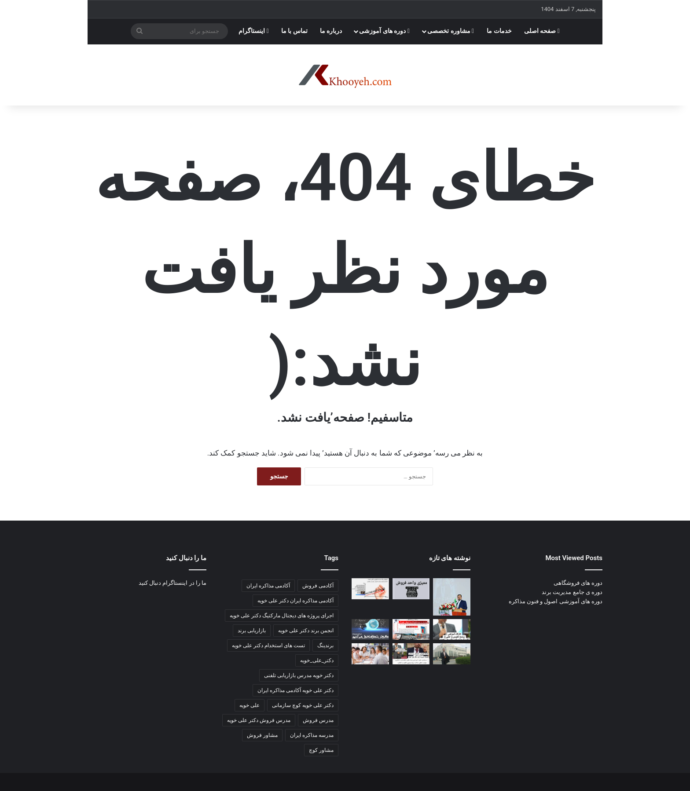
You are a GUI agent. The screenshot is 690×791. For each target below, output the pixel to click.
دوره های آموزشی (384, 31)
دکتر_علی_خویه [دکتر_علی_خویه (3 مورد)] (317, 660)
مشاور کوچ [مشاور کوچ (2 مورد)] (321, 750)
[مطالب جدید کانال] (370, 653)
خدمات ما (499, 31)
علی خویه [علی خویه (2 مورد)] (249, 705)
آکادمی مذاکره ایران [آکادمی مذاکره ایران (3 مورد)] (268, 586)
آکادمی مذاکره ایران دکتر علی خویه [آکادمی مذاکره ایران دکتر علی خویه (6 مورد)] (295, 601)
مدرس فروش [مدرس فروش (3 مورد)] (318, 720)
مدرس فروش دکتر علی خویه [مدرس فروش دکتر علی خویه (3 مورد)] (258, 720)
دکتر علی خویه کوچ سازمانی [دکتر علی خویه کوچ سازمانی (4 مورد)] (303, 705)
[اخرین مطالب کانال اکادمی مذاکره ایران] (411, 653)
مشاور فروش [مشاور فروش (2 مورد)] (262, 735)
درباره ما (331, 31)
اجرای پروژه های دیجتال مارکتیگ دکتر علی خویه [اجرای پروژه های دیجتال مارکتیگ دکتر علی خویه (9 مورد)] (282, 615)
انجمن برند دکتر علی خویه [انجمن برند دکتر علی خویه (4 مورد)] (306, 630)
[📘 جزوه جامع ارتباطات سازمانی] (451, 597)
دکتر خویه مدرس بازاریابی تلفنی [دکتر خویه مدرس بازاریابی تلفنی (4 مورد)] (299, 675)
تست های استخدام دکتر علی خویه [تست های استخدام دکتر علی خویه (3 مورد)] (268, 645)
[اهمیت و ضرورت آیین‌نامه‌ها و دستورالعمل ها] (411, 588)
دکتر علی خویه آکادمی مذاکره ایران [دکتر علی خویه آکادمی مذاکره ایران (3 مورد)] (295, 690)
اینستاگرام (254, 31)
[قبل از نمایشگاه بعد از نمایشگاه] (370, 588)
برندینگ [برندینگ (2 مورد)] (325, 645)
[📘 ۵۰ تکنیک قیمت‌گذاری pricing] (451, 653)
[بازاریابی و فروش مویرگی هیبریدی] (411, 629)
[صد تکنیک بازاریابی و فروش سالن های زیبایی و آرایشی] (451, 629)
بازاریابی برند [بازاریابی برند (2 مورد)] (252, 630)
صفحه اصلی (542, 31)
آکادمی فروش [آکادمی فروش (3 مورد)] (318, 586)
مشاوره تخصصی (450, 31)
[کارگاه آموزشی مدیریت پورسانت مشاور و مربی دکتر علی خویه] (370, 629)
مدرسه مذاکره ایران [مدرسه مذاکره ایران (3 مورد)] (312, 735)
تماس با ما (294, 31)
